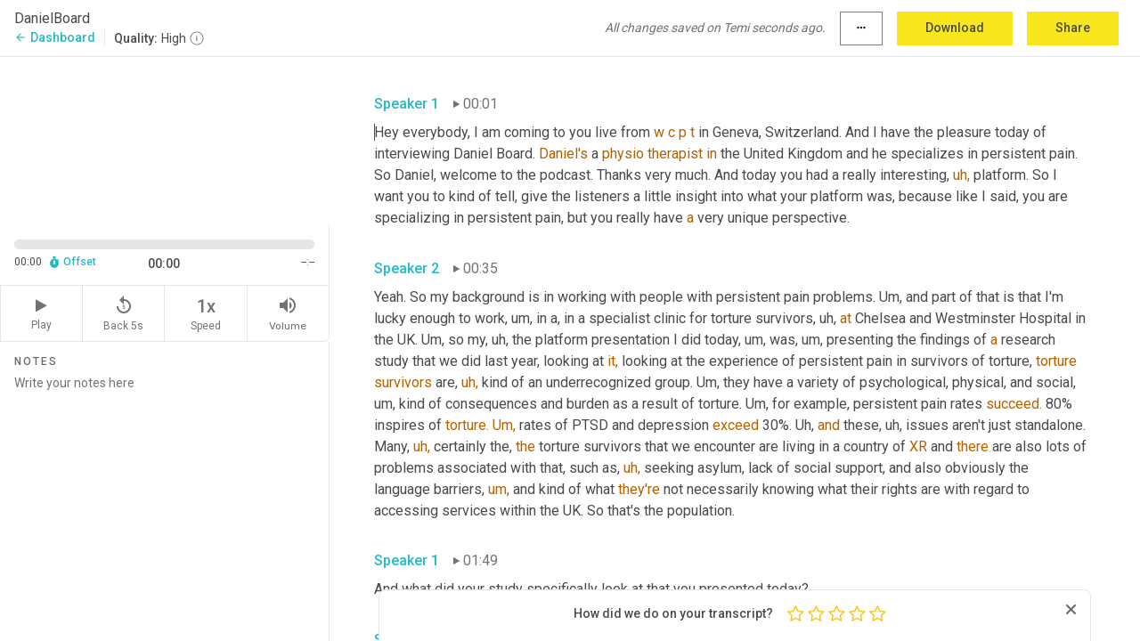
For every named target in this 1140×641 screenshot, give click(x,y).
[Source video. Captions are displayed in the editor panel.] (165, 139)
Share (1072, 27)
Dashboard (54, 37)
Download (954, 27)
